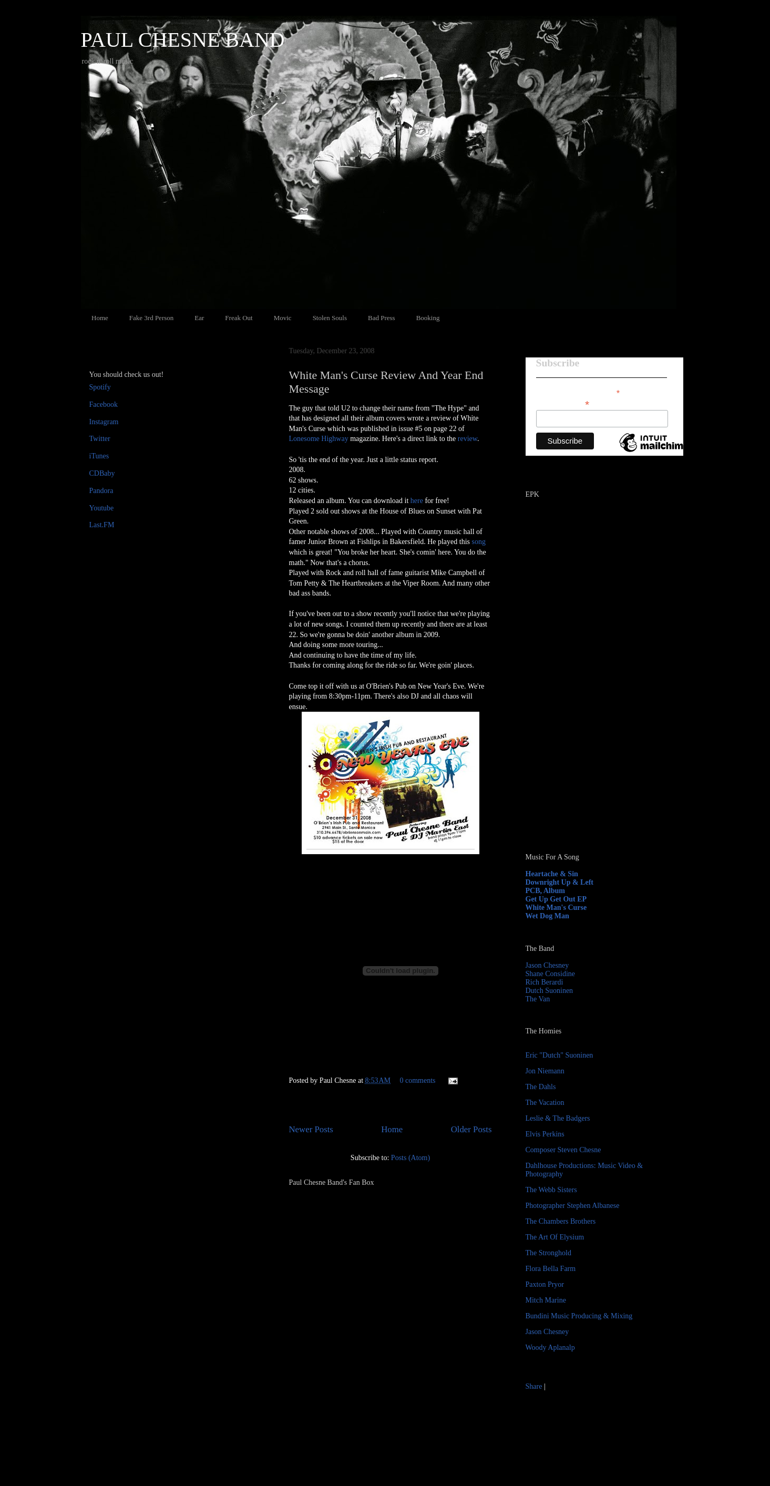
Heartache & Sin (552, 874)
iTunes (99, 456)
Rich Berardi (544, 982)
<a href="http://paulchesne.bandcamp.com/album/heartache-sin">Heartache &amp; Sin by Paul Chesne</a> (591, 724)
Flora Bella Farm (551, 1269)
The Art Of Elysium (555, 1237)
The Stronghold (549, 1253)
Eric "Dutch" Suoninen (559, 1055)
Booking (428, 318)
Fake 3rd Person (151, 318)
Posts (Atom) (410, 1158)
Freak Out (238, 318)
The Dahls (541, 1087)
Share (534, 1386)
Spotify (100, 387)
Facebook (103, 404)
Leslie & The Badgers (558, 1118)
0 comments (418, 1080)
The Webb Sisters (551, 1190)
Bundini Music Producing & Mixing (579, 1316)
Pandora (101, 491)
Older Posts (471, 1129)
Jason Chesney (547, 965)
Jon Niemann (545, 1071)
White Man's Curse (556, 907)
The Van (538, 999)
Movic (283, 318)
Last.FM (102, 525)
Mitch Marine (546, 1300)
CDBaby (102, 473)
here (416, 501)
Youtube (101, 508)
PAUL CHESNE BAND (183, 40)
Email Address (563, 403)
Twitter (99, 439)
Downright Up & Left (560, 882)
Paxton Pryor (545, 1284)
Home (99, 318)
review (467, 439)
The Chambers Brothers (561, 1221)
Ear (199, 318)
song (479, 542)
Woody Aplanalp (550, 1347)
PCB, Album (545, 891)
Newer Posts (311, 1129)
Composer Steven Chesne (563, 1150)
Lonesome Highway (318, 439)
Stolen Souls (330, 318)
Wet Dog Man (547, 916)
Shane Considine (551, 974)
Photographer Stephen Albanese (573, 1206)
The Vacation (545, 1102)
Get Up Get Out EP (556, 899)
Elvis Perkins (545, 1134)
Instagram (104, 422)
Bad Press (381, 318)
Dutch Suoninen (549, 991)
